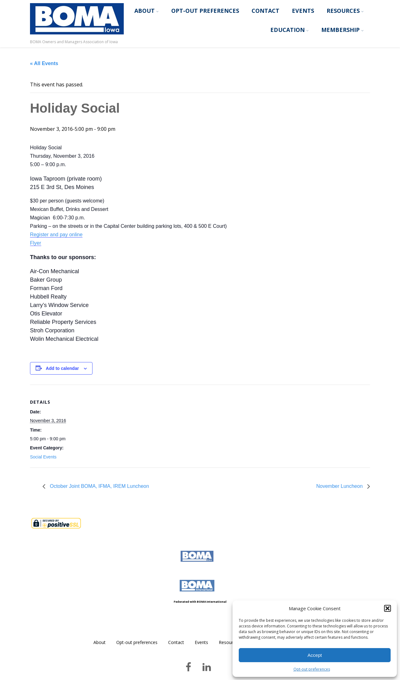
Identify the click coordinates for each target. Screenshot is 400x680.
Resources (345, 10)
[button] (387, 608)
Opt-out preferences (311, 669)
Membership (342, 29)
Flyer (35, 243)
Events (303, 10)
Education (289, 29)
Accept (315, 655)
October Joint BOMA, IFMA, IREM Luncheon (98, 486)
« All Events (44, 63)
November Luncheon (340, 486)
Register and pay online (56, 234)
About (146, 10)
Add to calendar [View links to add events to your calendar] (62, 368)
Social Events (43, 456)
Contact (265, 10)
